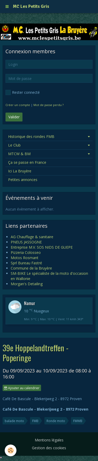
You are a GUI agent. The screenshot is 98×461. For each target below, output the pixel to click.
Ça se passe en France (27, 162)
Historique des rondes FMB (31, 136)
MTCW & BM (19, 153)
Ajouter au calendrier (21, 388)
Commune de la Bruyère (31, 268)
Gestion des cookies (49, 447)
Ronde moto (56, 421)
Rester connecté (22, 92)
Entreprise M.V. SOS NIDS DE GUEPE (42, 247)
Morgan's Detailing (27, 283)
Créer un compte (17, 105)
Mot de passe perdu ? (48, 105)
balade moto (14, 421)
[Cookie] (10, 450)
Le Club (14, 145)
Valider (14, 116)
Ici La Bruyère (19, 170)
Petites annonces (22, 179)
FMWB (77, 421)
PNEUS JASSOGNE (26, 242)
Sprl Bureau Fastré (26, 262)
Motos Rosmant (24, 257)
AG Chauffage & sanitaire (32, 236)
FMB (35, 421)
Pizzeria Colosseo (26, 252)
